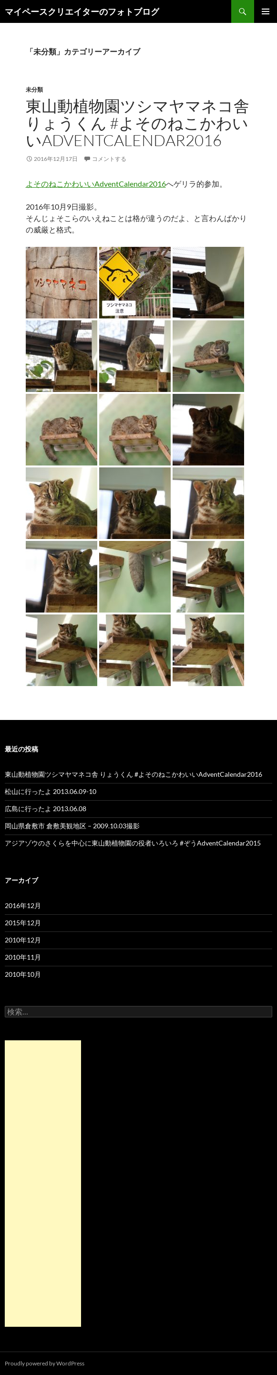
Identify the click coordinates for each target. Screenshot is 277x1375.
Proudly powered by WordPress (44, 1363)
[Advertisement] (43, 1183)
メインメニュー (265, 11)
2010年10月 (23, 974)
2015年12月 (23, 923)
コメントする (109, 158)
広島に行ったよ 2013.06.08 (45, 808)
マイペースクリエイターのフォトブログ (82, 11)
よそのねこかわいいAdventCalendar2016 (96, 183)
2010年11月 (23, 957)
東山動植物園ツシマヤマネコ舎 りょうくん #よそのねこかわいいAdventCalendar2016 (137, 123)
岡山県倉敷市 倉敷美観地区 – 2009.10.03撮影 (72, 826)
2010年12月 (23, 940)
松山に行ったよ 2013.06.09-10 (50, 791)
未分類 (34, 89)
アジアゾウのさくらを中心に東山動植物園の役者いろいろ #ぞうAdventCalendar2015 (133, 843)
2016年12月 (23, 905)
